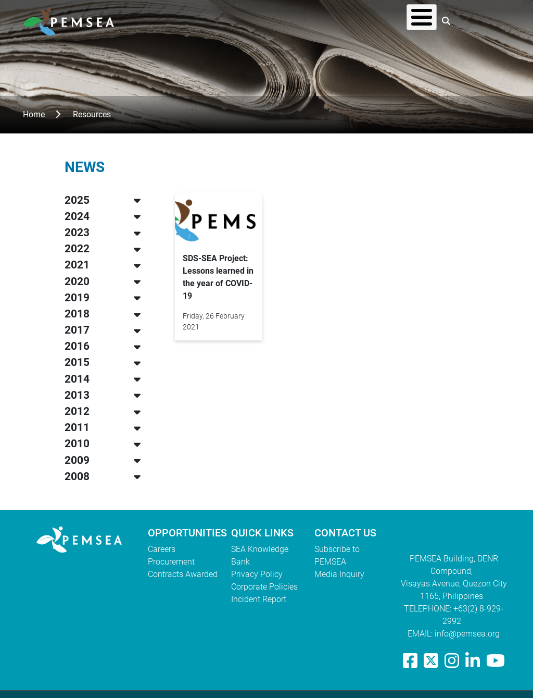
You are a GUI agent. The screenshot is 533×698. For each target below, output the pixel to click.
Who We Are (203, 21)
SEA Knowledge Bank (259, 555)
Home (34, 114)
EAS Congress (399, 21)
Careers (161, 549)
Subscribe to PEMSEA (337, 555)
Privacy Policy (257, 574)
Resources (332, 21)
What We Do (269, 21)
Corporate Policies (264, 587)
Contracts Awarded (183, 574)
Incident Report (258, 599)
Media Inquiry (339, 574)
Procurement (171, 562)
